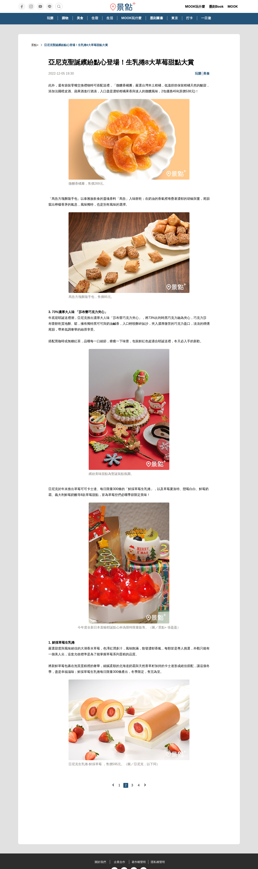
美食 (206, 73)
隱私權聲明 (158, 862)
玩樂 (198, 73)
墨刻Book (216, 6)
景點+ (34, 45)
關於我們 (100, 862)
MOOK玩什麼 (195, 6)
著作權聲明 (139, 862)
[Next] (145, 785)
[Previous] (113, 785)
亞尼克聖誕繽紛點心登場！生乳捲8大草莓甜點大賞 (76, 45)
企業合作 (119, 862)
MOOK (233, 6)
